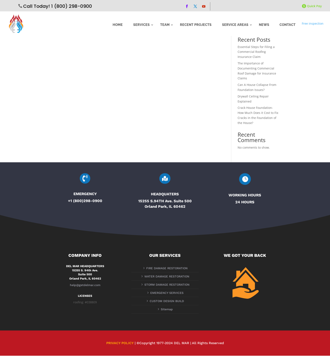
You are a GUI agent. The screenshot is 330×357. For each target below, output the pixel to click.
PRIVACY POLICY (120, 344)
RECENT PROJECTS (196, 24)
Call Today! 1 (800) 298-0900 (57, 6)
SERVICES (141, 24)
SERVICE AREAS (235, 24)
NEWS (264, 24)
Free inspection (312, 23)
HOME (118, 24)
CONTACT (287, 24)
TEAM (165, 24)
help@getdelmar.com (85, 286)
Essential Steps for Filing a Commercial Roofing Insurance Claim (256, 53)
